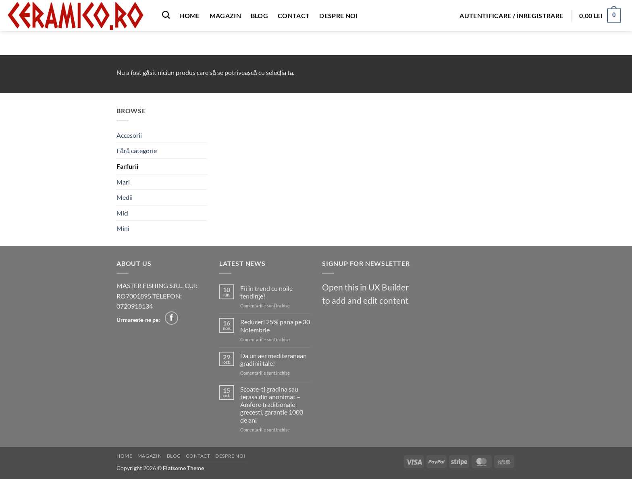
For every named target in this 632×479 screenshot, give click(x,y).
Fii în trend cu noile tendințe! (266, 292)
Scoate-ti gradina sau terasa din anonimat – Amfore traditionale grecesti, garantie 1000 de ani (271, 404)
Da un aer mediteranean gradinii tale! (273, 359)
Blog (259, 15)
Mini (122, 228)
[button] (511, 15)
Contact (294, 15)
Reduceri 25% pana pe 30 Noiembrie (275, 325)
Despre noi (338, 15)
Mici (122, 213)
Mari (123, 182)
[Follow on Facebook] (171, 318)
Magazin (225, 15)
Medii (124, 197)
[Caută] (166, 14)
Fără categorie (136, 150)
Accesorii (129, 135)
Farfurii (127, 166)
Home (189, 15)
